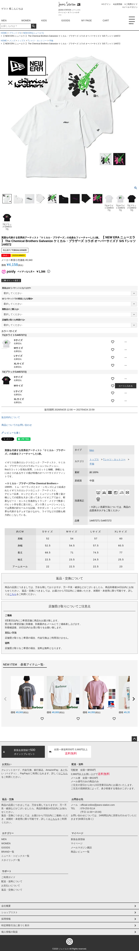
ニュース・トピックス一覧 (15, 856)
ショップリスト (9, 912)
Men (92, 450)
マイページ (77, 833)
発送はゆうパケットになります (17, 288)
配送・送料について (11, 881)
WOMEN (25, 20)
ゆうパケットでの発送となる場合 (18, 299)
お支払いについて (10, 885)
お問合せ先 (77, 799)
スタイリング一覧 (10, 860)
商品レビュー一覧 (80, 851)
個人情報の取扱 (9, 932)
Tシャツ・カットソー (37, 40)
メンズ (12, 40)
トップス (21, 40)
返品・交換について (11, 889)
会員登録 (118, 4)
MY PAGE (86, 20)
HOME (4, 33)
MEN (3, 20)
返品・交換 (8, 799)
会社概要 (6, 906)
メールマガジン (131, 7)
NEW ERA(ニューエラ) (33, 33)
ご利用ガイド (132, 4)
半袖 (51, 40)
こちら (13, 594)
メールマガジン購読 (81, 847)
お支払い (6, 764)
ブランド (13, 33)
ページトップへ (134, 739)
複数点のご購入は (11, 309)
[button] (5, 699)
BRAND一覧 (7, 851)
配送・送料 (77, 764)
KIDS (44, 20)
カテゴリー (8, 833)
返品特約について (10, 417)
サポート (6, 871)
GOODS (65, 20)
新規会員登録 (78, 839)
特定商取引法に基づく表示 (15, 925)
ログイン (107, 4)
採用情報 (6, 919)
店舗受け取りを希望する (14, 320)
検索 (33, 26)
